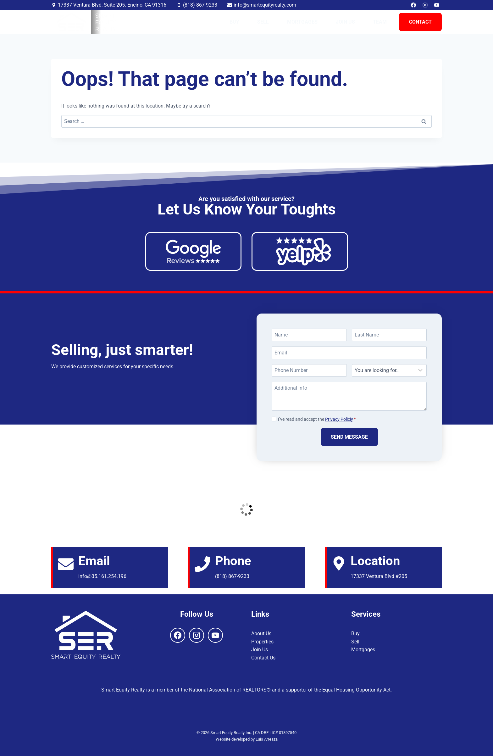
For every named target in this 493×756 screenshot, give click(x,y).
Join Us (345, 22)
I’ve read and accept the (317, 419)
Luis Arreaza (267, 739)
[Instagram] (425, 5)
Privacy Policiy (339, 419)
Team (380, 22)
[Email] (349, 352)
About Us (261, 633)
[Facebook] (413, 5)
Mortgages (302, 22)
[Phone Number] (309, 370)
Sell (263, 22)
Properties (262, 642)
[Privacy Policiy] (274, 419)
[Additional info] (349, 396)
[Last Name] (389, 335)
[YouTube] (437, 5)
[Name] (309, 335)
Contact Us (263, 658)
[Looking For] (389, 370)
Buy (234, 22)
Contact (420, 22)
